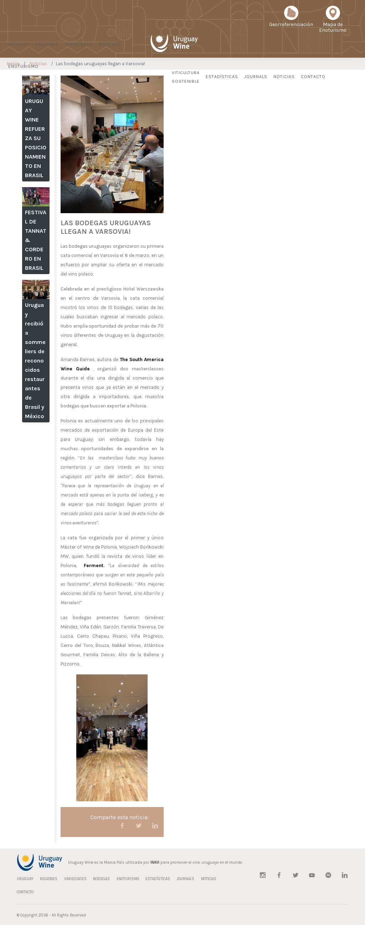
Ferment (93, 565)
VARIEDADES (79, 44)
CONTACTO (313, 76)
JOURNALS (255, 76)
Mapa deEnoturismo (332, 21)
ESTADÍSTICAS (222, 76)
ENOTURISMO (23, 66)
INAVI (154, 862)
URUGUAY (19, 44)
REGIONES (47, 44)
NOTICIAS (284, 76)
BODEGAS (110, 44)
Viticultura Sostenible (186, 77)
